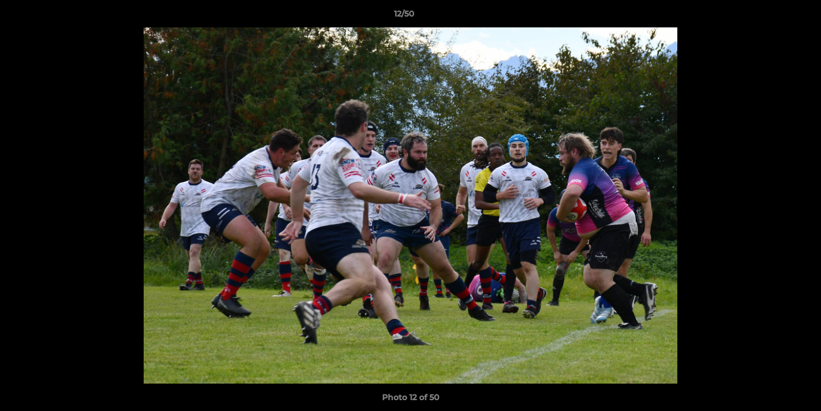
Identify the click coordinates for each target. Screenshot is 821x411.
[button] (773, 16)
